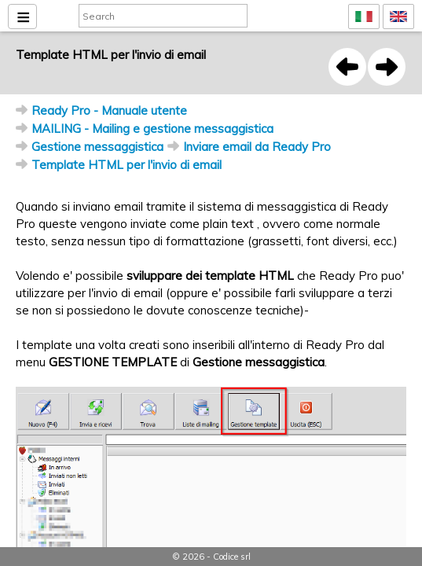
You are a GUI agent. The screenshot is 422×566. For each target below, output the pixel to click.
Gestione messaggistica (97, 146)
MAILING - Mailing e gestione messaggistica (152, 128)
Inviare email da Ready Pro (257, 146)
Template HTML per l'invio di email (126, 164)
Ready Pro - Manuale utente (109, 110)
